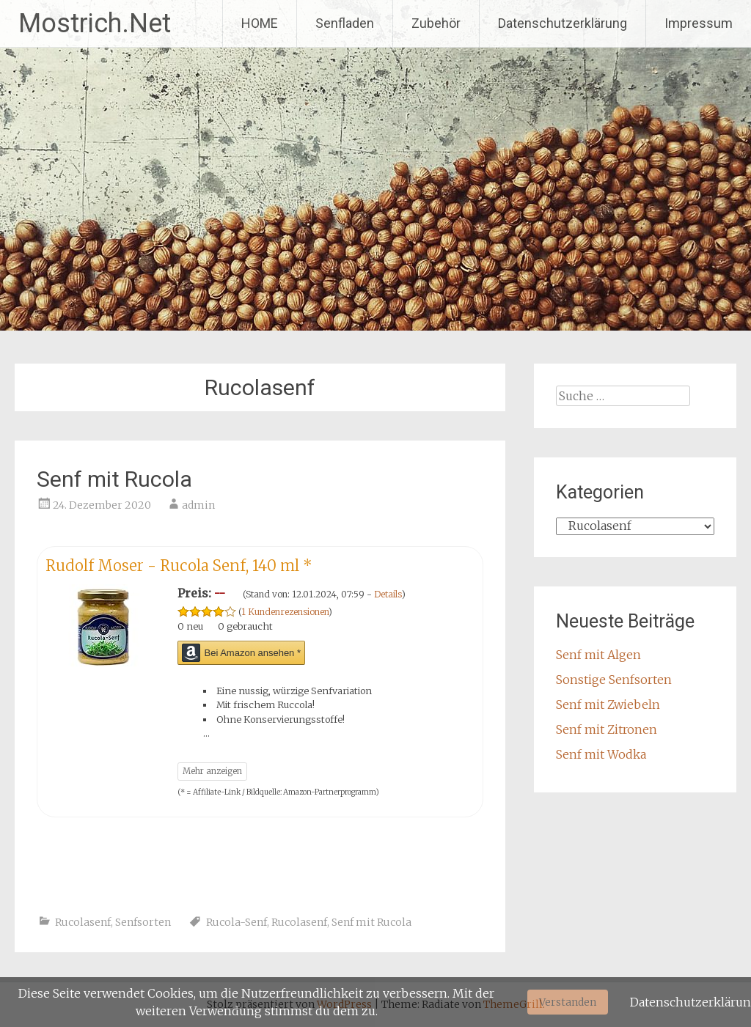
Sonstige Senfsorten (614, 679)
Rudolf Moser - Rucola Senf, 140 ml (178, 565)
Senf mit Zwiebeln (608, 704)
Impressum (698, 23)
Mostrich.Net (94, 23)
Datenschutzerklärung (562, 23)
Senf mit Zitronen (606, 729)
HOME (259, 23)
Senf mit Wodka (601, 754)
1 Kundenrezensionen (285, 611)
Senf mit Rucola (114, 479)
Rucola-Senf (236, 922)
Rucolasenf (83, 922)
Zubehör (436, 23)
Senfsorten (143, 922)
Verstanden (567, 1002)
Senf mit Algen (598, 654)
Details (388, 594)
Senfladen (344, 23)
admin (198, 505)
